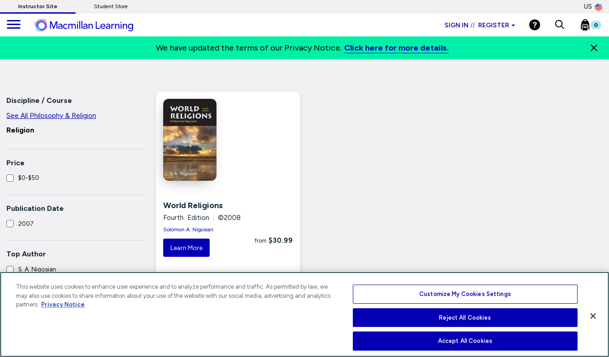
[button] (559, 25)
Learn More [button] (186, 248)
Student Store (111, 6)
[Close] (594, 47)
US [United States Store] (593, 7)
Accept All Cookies (465, 340)
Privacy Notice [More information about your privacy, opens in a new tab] (63, 304)
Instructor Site (37, 6)
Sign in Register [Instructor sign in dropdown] (479, 25)
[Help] (534, 24)
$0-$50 (28, 177)
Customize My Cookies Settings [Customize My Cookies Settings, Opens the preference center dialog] (465, 294)
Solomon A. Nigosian (188, 229)
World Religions (193, 205)
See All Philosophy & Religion (51, 116)
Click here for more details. (396, 48)
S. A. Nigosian (37, 269)
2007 (26, 223)
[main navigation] (13, 25)
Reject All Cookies (465, 317)
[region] (304, 314)
